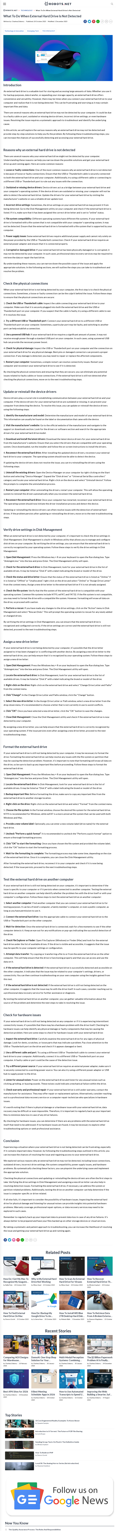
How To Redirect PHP (44, 1453)
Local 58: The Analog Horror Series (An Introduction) (57, 1463)
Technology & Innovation (14, 31)
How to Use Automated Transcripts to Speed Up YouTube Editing (71, 1394)
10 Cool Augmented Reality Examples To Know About (57, 1421)
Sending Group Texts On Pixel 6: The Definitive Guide (57, 1442)
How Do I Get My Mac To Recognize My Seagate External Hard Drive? (15, 1281)
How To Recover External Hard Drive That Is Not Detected (100, 1281)
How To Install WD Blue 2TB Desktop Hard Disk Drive (71, 1316)
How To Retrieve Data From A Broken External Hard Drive (99, 1316)
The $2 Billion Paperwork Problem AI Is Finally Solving (100, 1360)
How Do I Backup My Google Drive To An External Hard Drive (41, 1316)
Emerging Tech (33, 31)
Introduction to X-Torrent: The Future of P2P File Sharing (58, 1431)
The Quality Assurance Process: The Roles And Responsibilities (35, 1529)
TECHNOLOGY (48, 31)
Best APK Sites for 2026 (15, 1391)
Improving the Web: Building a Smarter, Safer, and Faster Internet (100, 1394)
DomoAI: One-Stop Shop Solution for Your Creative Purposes (43, 1360)
